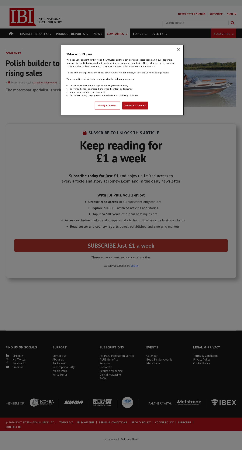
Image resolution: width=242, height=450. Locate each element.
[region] (122, 80)
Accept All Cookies (135, 105)
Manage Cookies (107, 105)
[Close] (178, 49)
